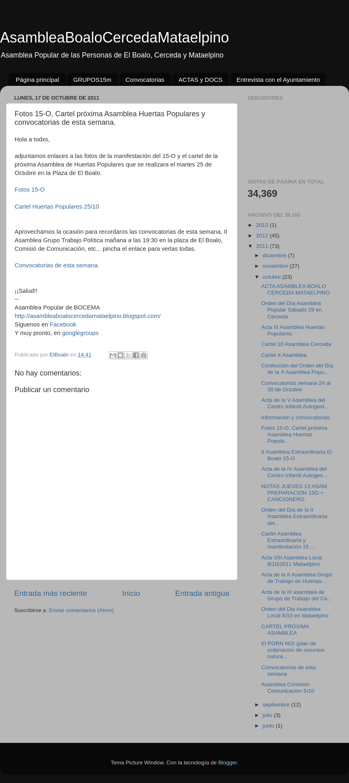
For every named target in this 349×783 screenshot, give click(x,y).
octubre (272, 277)
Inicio (131, 593)
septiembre (277, 705)
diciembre (275, 255)
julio (268, 715)
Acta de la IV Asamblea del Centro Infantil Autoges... (294, 472)
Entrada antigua (202, 593)
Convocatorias (144, 79)
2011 (263, 246)
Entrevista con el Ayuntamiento (278, 79)
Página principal (37, 79)
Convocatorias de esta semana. (57, 265)
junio (269, 726)
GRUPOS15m (92, 79)
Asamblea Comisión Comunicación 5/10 (288, 687)
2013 (263, 225)
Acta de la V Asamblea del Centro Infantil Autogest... (295, 403)
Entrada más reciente (50, 593)
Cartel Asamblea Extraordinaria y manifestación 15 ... (288, 540)
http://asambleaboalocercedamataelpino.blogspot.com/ (88, 316)
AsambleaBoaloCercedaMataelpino (114, 37)
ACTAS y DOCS (200, 79)
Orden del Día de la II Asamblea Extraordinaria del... (294, 516)
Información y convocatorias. (296, 417)
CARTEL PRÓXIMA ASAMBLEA (285, 629)
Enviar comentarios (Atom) (81, 610)
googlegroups (80, 333)
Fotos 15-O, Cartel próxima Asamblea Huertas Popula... (294, 434)
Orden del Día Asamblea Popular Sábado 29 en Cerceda (291, 309)
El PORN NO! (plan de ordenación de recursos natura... (293, 649)
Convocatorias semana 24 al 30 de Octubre (296, 386)
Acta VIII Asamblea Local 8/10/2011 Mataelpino (291, 561)
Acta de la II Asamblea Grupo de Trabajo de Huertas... (297, 578)
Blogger (227, 763)
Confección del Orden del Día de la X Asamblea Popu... (297, 369)
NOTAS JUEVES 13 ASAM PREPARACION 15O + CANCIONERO (294, 492)
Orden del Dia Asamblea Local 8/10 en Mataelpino (295, 612)
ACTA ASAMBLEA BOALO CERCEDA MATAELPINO (295, 289)
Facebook (63, 324)
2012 (263, 236)
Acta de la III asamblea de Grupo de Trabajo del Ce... (296, 595)
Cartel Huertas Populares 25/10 (57, 206)
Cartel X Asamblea (284, 355)
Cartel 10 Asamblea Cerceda (296, 344)
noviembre (276, 266)
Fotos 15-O (30, 189)
